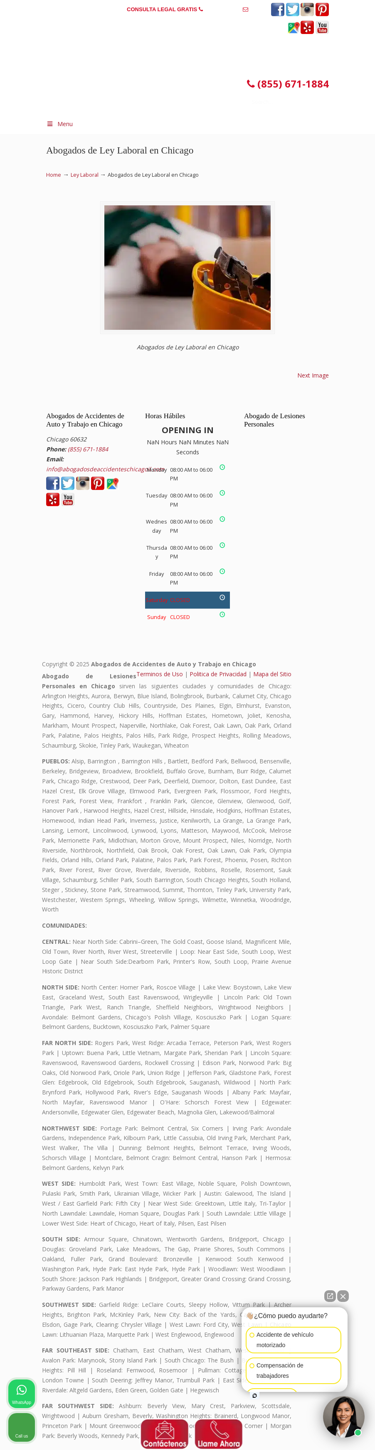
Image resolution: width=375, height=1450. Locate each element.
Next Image (313, 375)
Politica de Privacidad (218, 674)
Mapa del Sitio (272, 674)
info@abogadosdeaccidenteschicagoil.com (187, 22)
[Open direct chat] (330, 1296)
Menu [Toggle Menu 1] (59, 124)
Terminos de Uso (159, 674)
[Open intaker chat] (254, 1395)
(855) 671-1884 (222, 9)
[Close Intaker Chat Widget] (343, 1296)
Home (53, 174)
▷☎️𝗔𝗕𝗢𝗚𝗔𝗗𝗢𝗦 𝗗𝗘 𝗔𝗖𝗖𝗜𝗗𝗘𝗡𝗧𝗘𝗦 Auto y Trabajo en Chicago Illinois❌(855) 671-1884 (172, 65)
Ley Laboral (85, 174)
